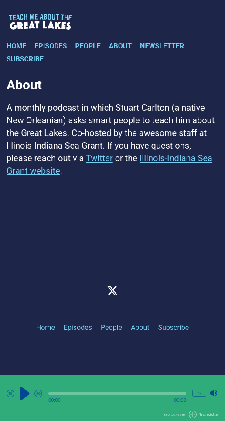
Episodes (50, 46)
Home (16, 46)
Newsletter (162, 46)
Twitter (99, 158)
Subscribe (25, 59)
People (87, 46)
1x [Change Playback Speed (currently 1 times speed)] (199, 392)
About (120, 46)
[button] (117, 393)
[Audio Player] (112, 398)
